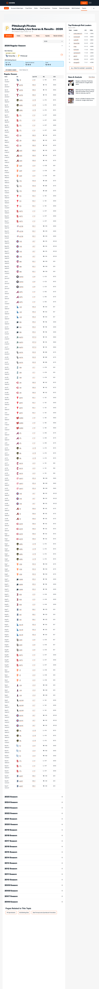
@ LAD (21, 624)
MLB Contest (76, 8)
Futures (54, 8)
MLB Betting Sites (24, 912)
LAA (20, 685)
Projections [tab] (28, 36)
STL (20, 115)
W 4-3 (34, 564)
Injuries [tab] (47, 36)
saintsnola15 (77, 53)
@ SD (20, 640)
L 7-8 (33, 80)
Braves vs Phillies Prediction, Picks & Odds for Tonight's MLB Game (85, 99)
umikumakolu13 (78, 33)
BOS (20, 594)
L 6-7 (33, 241)
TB (20, 80)
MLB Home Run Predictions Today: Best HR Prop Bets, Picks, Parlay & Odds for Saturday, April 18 (85, 91)
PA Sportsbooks (11, 912)
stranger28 (76, 62)
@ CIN (21, 524)
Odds (36, 8)
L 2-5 (33, 594)
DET (20, 609)
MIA (20, 322)
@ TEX (21, 85)
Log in (84, 3)
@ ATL (21, 292)
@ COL (21, 352)
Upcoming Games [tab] (11, 70)
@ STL (21, 211)
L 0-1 (33, 367)
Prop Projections (45, 8)
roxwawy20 (77, 36)
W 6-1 (33, 609)
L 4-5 (33, 463)
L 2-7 (33, 700)
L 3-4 (33, 685)
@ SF (20, 165)
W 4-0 (34, 180)
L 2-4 (33, 165)
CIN (20, 135)
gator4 (75, 56)
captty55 (76, 40)
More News (92, 77)
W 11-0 (34, 337)
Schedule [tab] (9, 36)
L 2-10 (34, 100)
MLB (6, 8)
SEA (20, 367)
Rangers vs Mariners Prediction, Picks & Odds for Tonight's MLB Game (84, 82)
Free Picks (28, 8)
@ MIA (21, 579)
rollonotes (76, 59)
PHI (20, 196)
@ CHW (21, 700)
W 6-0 (34, 150)
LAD (20, 307)
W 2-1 (33, 196)
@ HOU (21, 276)
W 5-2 (34, 322)
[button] (62, 46)
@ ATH (21, 337)
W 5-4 (34, 478)
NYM (20, 564)
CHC (20, 241)
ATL (20, 433)
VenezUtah (76, 43)
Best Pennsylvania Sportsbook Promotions (44, 912)
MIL (20, 448)
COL (20, 181)
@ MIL (21, 100)
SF (20, 670)
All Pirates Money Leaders (81, 68)
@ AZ (20, 150)
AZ (20, 508)
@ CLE (21, 463)
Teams (84, 8)
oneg (75, 46)
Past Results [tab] (23, 70)
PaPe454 (76, 49)
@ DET (21, 776)
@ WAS (21, 418)
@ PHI (21, 397)
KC (20, 746)
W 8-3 (34, 85)
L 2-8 (33, 276)
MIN (20, 261)
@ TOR (21, 226)
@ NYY (21, 478)
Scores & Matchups (17, 8)
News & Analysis (64, 8)
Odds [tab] (18, 36)
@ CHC (21, 715)
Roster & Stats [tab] (58, 36)
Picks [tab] (38, 36)
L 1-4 (33, 115)
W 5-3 (34, 306)
